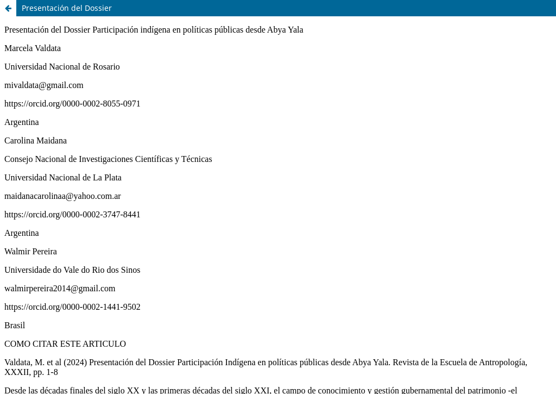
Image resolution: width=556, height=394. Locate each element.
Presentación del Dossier (67, 8)
